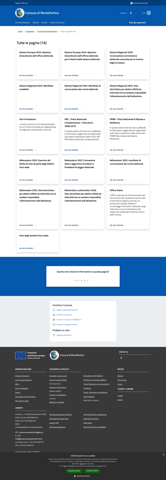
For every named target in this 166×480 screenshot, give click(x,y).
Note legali (87, 422)
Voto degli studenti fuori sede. (34, 235)
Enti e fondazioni (27, 119)
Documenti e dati (22, 400)
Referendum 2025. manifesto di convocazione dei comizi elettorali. (127, 162)
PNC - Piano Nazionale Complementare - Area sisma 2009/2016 (79, 122)
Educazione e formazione (93, 375)
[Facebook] (127, 12)
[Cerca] (148, 13)
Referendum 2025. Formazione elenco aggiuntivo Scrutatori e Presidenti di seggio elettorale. (80, 163)
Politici (18, 392)
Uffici (17, 384)
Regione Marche (21, 3)
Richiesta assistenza (57, 427)
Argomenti (30, 31)
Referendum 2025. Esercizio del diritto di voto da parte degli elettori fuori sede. (36, 163)
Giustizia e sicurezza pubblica (94, 379)
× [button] (163, 455)
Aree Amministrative (23, 380)
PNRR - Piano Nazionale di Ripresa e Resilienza (127, 120)
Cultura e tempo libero (58, 380)
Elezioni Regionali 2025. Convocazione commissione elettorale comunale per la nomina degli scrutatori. (126, 57)
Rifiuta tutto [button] (92, 471)
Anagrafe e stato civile (58, 375)
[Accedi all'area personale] (139, 3)
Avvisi (120, 384)
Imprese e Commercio (57, 387)
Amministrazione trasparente (95, 414)
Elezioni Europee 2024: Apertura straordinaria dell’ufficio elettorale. (36, 54)
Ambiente (87, 388)
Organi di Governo (22, 375)
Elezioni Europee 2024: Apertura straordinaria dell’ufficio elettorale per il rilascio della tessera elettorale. (82, 55)
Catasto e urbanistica (57, 394)
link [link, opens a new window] (105, 466)
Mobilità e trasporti (56, 402)
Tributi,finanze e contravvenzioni (96, 384)
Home (20, 31)
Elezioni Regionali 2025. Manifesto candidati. (36, 87)
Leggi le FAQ (54, 422)
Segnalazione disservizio (58, 418)
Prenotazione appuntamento (60, 414)
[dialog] (83, 466)
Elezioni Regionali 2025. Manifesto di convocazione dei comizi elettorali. (83, 87)
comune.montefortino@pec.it (31, 432)
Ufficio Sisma (116, 190)
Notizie (120, 375)
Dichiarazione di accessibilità (94, 427)
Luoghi (120, 395)
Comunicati (122, 380)
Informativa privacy (91, 418)
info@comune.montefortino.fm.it (28, 438)
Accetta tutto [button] (74, 471)
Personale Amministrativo (25, 396)
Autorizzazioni (89, 396)
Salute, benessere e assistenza (95, 392)
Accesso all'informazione (47, 31)
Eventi (120, 399)
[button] (83, 476)
